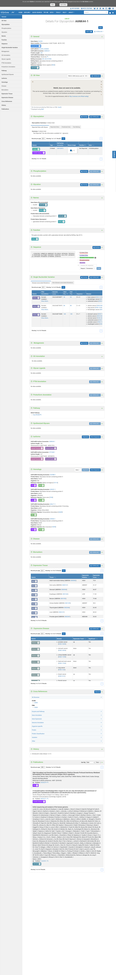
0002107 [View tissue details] (61, 612)
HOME (21, 12)
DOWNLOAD (98, 32)
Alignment (85, 437)
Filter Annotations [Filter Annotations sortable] (46, 293)
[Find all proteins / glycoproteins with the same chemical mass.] (47, 57)
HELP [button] (64, 12)
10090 (54, 527)
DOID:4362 (100, 318)
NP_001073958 (46, 59)
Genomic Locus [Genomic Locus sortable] (55, 293)
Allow (52, 4)
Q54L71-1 (53, 504)
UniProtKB (35, 68)
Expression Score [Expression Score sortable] (96, 576)
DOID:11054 (62, 657)
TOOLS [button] (58, 12)
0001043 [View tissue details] (65, 594)
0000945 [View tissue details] (64, 589)
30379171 (44, 798)
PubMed (36, 149)
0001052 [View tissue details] (63, 598)
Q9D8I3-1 (52, 519)
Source (34, 145)
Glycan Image (72, 145)
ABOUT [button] (71, 12)
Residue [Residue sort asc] (83, 145)
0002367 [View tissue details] (67, 616)
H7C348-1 (52, 452)
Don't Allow (63, 4)
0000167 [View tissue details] (64, 585)
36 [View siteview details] (64, 297)
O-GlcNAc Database (39, 153)
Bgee (34, 581)
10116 (56, 482)
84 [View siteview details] (64, 305)
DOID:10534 (101, 314)
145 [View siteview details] (65, 314)
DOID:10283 (101, 322)
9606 (53, 65)
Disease (88, 294)
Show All (97, 691)
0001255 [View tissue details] (67, 603)
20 (43, 138)
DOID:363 (99, 305)
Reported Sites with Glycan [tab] (40, 127)
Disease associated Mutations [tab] (41, 283)
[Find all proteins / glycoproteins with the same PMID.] (47, 783)
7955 (51, 497)
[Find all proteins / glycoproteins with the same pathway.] (40, 415)
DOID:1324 (98, 307)
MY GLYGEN (74, 8)
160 (41, 53)
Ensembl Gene (36, 46)
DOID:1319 (99, 297)
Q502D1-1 (53, 489)
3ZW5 (36, 702)
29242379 (44, 782)
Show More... (45, 301)
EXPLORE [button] (27, 12)
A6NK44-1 (47, 51)
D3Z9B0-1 (53, 474)
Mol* (42, 109)
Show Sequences (95, 437)
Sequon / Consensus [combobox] (87, 268)
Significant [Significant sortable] (93, 638)
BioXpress (35, 643)
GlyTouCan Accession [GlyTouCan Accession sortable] (61, 144)
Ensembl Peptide (51, 448)
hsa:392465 (36, 415)
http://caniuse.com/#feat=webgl (78, 96)
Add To (89, 32)
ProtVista (84, 116)
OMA (41, 485)
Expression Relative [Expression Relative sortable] (86, 576)
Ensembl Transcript (37, 448)
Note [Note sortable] (91, 145)
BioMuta (36, 298)
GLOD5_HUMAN (44, 49)
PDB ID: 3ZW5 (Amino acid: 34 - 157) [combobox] (77, 76)
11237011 (44, 861)
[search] (95, 12)
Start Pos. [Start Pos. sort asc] (66, 293)
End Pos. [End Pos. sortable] (72, 293)
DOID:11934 (62, 663)
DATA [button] (51, 12)
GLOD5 (40, 41)
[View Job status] (110, 13)
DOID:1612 (62, 676)
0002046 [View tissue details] (66, 607)
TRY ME (45, 12)
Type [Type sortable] (52, 145)
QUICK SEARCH (37, 12)
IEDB (35, 785)
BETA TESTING (86, 8)
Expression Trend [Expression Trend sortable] (79, 638)
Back (100, 27)
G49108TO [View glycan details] (60, 148)
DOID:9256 (102, 301)
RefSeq (43, 210)
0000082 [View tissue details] (73, 580)
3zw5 (59, 107)
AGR (33, 485)
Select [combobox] (77, 470)
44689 (60, 512)
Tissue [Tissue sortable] (53, 577)
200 (42, 767)
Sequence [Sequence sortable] (81, 294)
